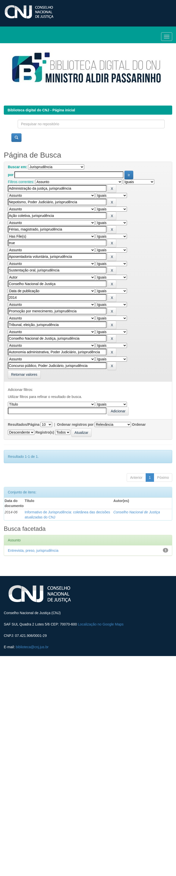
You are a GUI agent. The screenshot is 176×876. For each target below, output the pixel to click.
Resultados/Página (23, 424)
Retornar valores (24, 374)
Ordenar (139, 424)
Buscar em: (17, 167)
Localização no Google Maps (101, 624)
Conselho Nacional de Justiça (136, 512)
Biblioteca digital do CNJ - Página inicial (41, 110)
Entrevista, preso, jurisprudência (33, 550)
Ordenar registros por (75, 424)
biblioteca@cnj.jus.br (32, 647)
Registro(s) (44, 432)
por (11, 175)
